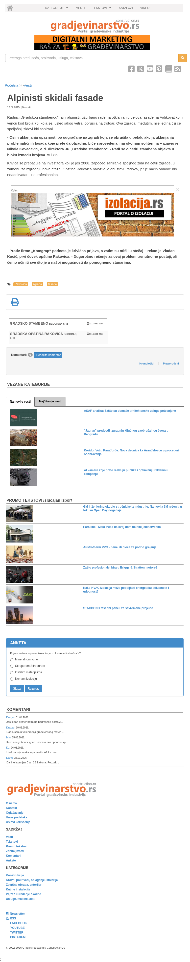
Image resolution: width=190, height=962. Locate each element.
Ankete (11, 860)
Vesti (28, 85)
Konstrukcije (15, 875)
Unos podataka (16, 817)
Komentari (18, 709)
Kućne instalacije (18, 889)
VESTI (80, 8)
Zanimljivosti (15, 851)
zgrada (37, 284)
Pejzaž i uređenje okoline (23, 894)
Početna (12, 85)
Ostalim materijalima (28, 672)
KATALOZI (126, 8)
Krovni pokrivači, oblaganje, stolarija (32, 880)
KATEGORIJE (57, 9)
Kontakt (11, 808)
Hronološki (146, 363)
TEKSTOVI (102, 9)
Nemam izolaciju (26, 678)
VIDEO (144, 8)
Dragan (11, 717)
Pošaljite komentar (48, 355)
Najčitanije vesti (50, 401)
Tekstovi (12, 841)
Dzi (8, 747)
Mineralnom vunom (27, 659)
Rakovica (21, 284)
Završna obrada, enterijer (23, 884)
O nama (11, 803)
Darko (10, 757)
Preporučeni (171, 363)
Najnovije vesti (20, 401)
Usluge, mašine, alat (20, 899)
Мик (9, 737)
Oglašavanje (15, 812)
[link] (95, 26)
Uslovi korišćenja (18, 822)
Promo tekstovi (16, 846)
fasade (52, 284)
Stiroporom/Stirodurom (30, 666)
